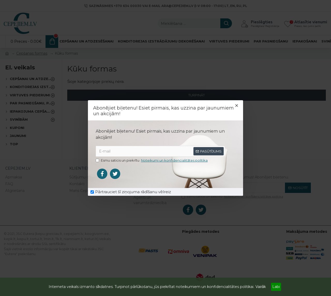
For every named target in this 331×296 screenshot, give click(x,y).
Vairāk (260, 286)
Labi (276, 286)
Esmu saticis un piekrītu (152, 160)
